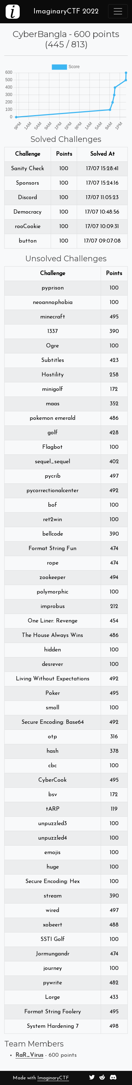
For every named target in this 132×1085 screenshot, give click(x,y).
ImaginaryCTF (53, 1078)
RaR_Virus (29, 1055)
